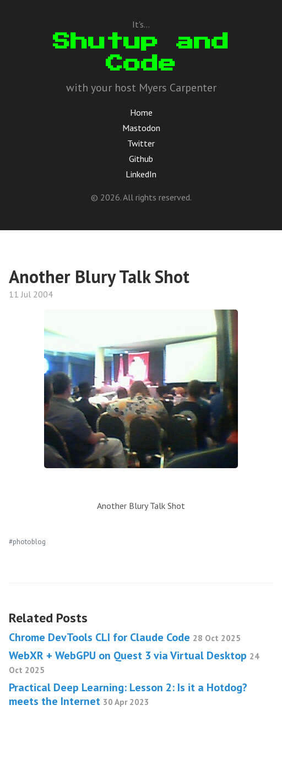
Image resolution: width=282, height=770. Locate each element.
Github (141, 158)
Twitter (141, 143)
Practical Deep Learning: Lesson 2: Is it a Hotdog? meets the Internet (128, 694)
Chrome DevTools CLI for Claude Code (125, 637)
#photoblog (27, 541)
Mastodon (141, 127)
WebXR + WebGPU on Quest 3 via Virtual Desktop (134, 661)
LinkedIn (141, 174)
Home (141, 112)
